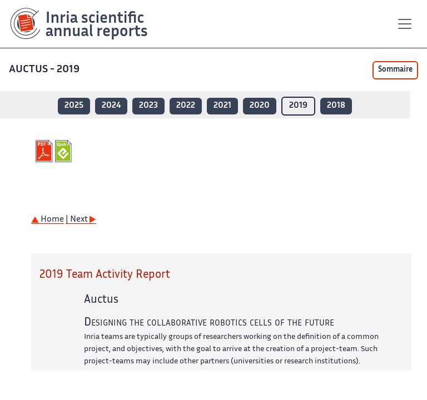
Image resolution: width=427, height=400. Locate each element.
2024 (111, 105)
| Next (81, 219)
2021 (222, 105)
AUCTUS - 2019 (45, 69)
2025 (73, 105)
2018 (336, 105)
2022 (185, 105)
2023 (148, 105)
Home (47, 219)
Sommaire (395, 70)
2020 (260, 105)
